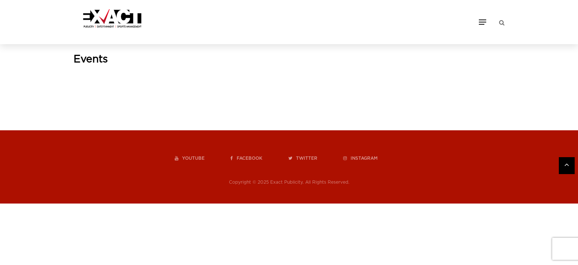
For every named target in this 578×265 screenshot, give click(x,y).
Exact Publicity (286, 182)
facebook (246, 158)
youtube (190, 158)
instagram (360, 158)
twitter (302, 158)
